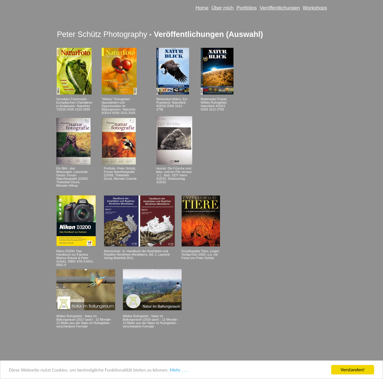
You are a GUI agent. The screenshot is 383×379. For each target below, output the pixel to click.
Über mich (222, 8)
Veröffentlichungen (280, 8)
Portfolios (246, 8)
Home (202, 8)
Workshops (315, 8)
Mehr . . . (178, 370)
